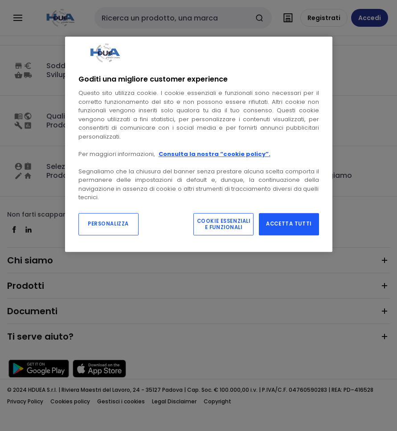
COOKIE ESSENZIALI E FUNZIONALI (223, 224)
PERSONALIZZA (108, 223)
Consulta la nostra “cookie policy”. (214, 154)
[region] (198, 144)
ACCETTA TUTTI (288, 223)
